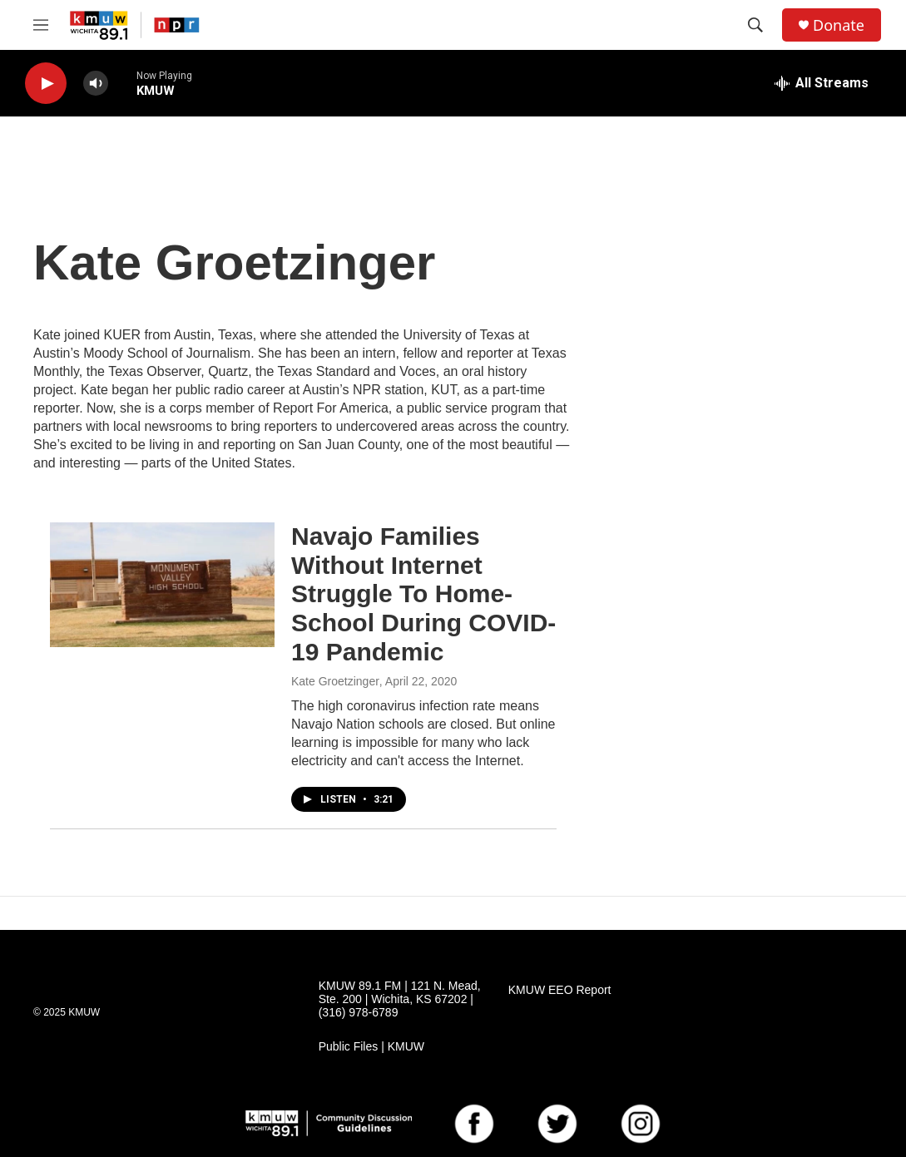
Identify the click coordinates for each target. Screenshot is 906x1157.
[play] (45, 83)
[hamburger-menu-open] (41, 25)
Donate (838, 25)
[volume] (96, 83)
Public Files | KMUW (371, 1047)
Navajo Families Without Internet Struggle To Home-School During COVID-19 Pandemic (423, 593)
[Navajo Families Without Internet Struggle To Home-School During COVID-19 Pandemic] (162, 584)
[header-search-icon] (755, 24)
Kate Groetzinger (335, 681)
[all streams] (821, 83)
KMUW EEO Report (559, 990)
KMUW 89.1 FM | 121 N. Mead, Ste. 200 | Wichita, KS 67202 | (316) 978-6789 (400, 999)
